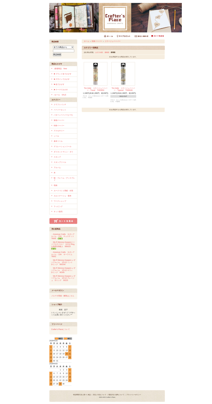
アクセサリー (59, 131)
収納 (55, 185)
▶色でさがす (59, 84)
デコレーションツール (62, 146)
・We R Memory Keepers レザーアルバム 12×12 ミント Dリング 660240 (63, 262)
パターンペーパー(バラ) (63, 115)
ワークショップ (60, 201)
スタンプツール (60, 162)
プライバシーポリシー (133, 394)
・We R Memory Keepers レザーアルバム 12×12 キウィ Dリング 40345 (63, 270)
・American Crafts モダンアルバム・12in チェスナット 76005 (63, 236)
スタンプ (57, 157)
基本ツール (58, 141)
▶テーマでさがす (61, 90)
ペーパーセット (60, 110)
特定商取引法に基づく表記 (82, 394)
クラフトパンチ (60, 105)
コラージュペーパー (113, 41)
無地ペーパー (59, 120)
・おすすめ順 (98, 52)
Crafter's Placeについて (60, 329)
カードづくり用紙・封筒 (63, 191)
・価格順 (106, 52)
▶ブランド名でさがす (62, 74)
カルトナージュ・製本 (62, 196)
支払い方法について (99, 394)
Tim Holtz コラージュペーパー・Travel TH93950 (95, 89)
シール (56, 136)
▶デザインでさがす (62, 79)
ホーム (86, 41)
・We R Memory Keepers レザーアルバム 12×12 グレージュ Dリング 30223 (63, 278)
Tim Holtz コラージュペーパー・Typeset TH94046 (123, 89)
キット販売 (58, 212)
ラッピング (58, 206)
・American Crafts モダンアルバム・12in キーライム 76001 (62, 254)
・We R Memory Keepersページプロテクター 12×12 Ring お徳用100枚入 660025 (63, 245)
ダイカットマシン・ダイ (63, 152)
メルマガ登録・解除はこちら (62, 296)
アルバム (57, 168)
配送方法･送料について (116, 394)
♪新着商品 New (60, 69)
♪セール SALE (60, 95)
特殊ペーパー (59, 126)
